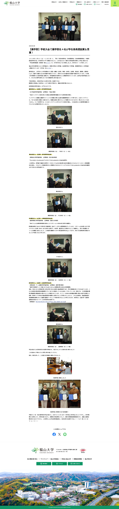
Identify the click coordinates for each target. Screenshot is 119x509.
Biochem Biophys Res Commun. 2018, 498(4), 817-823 (50, 301)
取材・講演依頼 (105, 2)
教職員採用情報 (78, 459)
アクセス (98, 4)
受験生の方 (54, 2)
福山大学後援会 (54, 459)
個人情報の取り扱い (32, 459)
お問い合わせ (89, 4)
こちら (48, 63)
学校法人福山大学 (66, 459)
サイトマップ (44, 459)
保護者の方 (79, 2)
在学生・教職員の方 (63, 2)
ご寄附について (96, 2)
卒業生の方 (72, 2)
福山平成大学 (88, 459)
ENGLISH (107, 4)
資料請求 (80, 4)
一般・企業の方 (87, 2)
